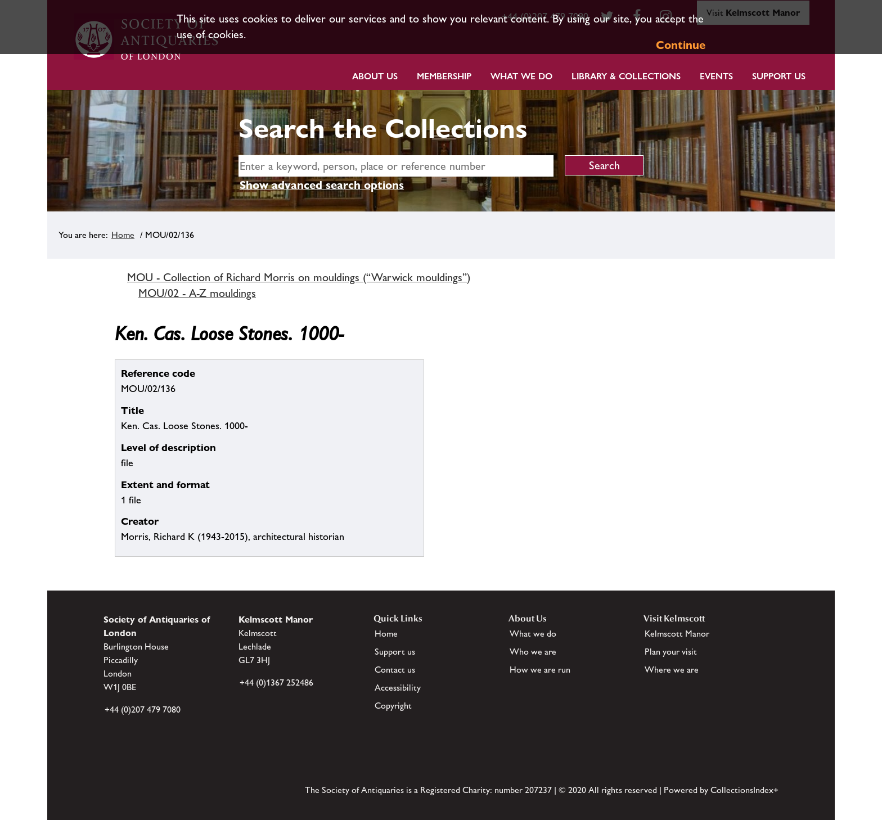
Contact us (395, 669)
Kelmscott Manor (677, 633)
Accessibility (398, 687)
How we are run (540, 669)
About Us (375, 76)
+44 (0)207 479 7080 (143, 709)
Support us (395, 651)
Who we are (533, 651)
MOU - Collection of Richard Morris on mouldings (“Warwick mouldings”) (298, 277)
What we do (521, 76)
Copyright (393, 705)
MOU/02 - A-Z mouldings (197, 293)
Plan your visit (671, 651)
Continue (680, 45)
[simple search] (396, 166)
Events (716, 76)
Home (122, 234)
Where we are (672, 669)
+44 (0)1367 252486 (276, 682)
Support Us (779, 76)
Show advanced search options (322, 185)
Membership (444, 76)
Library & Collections (626, 76)
